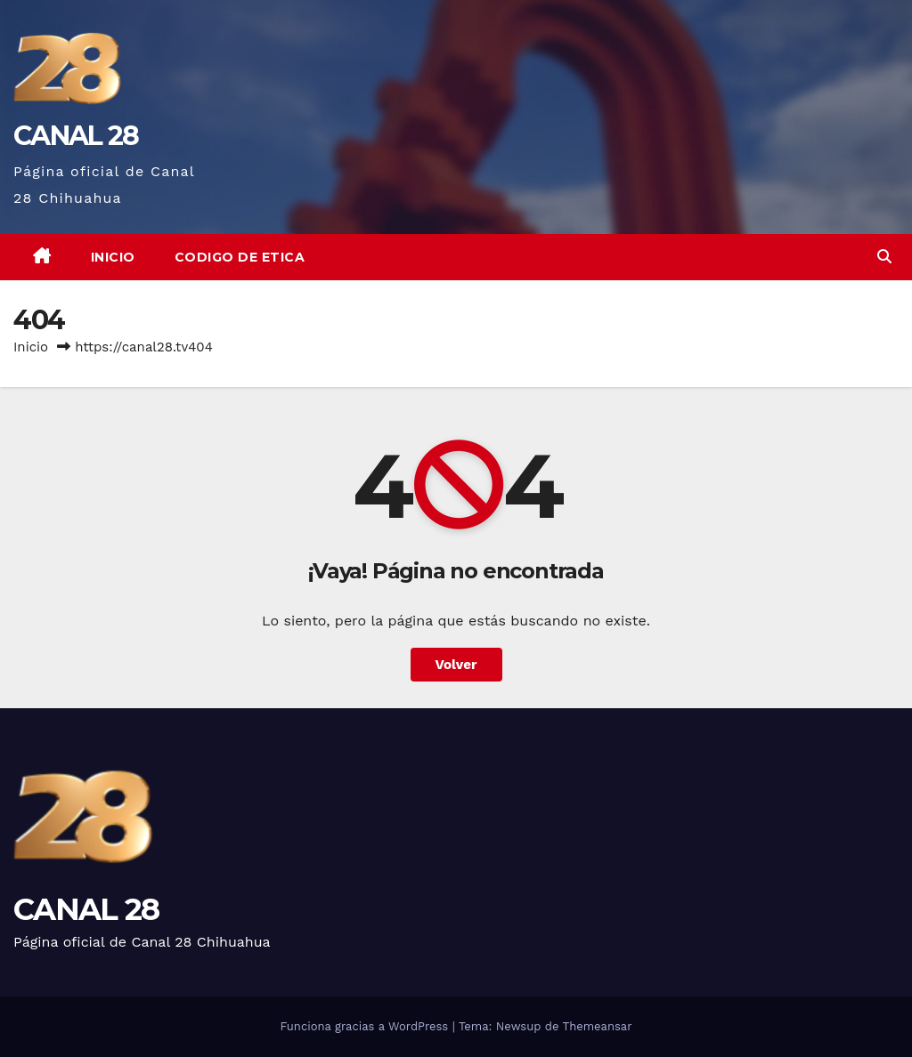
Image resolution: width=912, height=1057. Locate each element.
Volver (456, 665)
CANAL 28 (75, 135)
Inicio (113, 257)
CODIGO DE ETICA (240, 257)
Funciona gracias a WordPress (366, 1026)
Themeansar (597, 1026)
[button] (884, 256)
